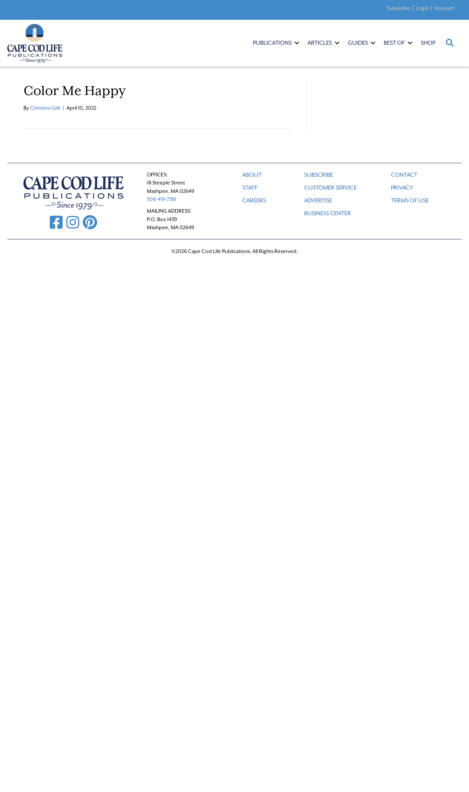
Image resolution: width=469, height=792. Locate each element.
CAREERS (254, 200)
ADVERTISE (318, 200)
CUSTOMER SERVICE (330, 187)
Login (422, 8)
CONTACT (404, 175)
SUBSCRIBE (318, 175)
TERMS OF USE (410, 200)
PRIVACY (402, 187)
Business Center (327, 213)
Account (444, 8)
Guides (358, 43)
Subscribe (398, 8)
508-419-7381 (161, 199)
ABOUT (252, 175)
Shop (428, 43)
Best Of (394, 43)
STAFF (250, 187)
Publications (272, 43)
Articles (319, 43)
